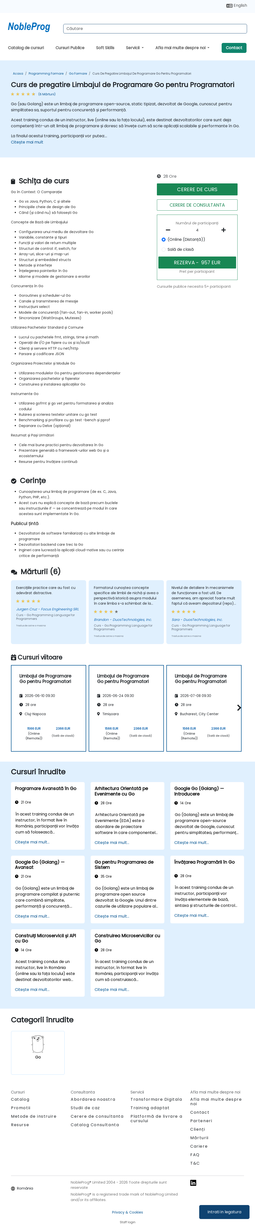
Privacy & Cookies (127, 1212)
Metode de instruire (34, 1116)
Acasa (18, 73)
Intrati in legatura (224, 1212)
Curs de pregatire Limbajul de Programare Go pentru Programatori (141, 73)
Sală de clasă (181, 249)
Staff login (127, 1222)
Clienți (197, 1129)
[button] (238, 707)
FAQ (195, 1155)
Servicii (133, 48)
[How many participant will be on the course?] (197, 230)
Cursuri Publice (70, 48)
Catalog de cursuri (26, 48)
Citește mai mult (27, 142)
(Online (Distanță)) (186, 239)
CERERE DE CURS (197, 189)
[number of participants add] (225, 230)
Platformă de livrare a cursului (156, 1118)
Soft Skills (105, 48)
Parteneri (201, 1121)
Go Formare (78, 73)
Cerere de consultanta (97, 1116)
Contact (234, 48)
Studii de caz (85, 1108)
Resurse (20, 1125)
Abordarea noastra (93, 1099)
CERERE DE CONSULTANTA (197, 205)
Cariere (199, 1146)
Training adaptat (150, 1108)
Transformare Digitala (156, 1099)
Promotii (21, 1108)
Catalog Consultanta (95, 1125)
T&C (195, 1163)
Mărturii (199, 1138)
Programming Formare (46, 73)
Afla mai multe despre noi (180, 48)
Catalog (20, 1099)
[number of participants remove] (169, 230)
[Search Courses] (155, 28)
